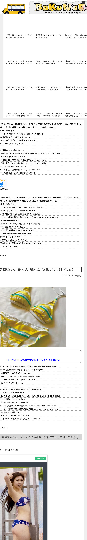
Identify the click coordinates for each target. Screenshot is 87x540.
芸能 (79, 275)
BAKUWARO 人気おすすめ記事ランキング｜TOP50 (33, 360)
